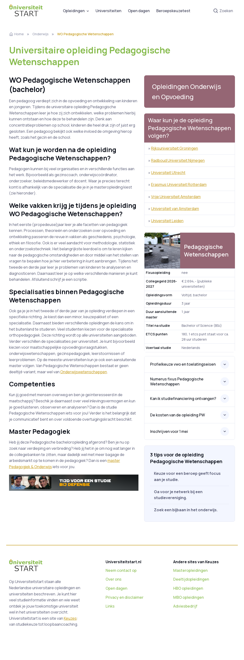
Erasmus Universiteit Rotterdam (179, 184)
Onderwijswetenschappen (83, 371)
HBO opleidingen (188, 588)
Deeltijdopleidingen (191, 579)
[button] (189, 91)
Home (16, 34)
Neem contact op (121, 570)
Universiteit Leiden (167, 220)
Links (110, 606)
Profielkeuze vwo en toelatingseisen (183, 364)
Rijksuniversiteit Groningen (174, 148)
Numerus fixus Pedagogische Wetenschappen (176, 381)
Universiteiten (108, 10)
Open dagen (139, 10)
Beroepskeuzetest (173, 10)
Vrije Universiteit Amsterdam (176, 196)
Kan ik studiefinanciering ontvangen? (183, 398)
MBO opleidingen (188, 597)
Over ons (114, 579)
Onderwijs (40, 34)
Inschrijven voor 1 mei (169, 431)
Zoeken (223, 11)
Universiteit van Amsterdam (175, 208)
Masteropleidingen (190, 570)
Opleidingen (74, 10)
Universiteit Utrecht (168, 172)
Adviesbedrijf (185, 606)
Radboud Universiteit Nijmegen (178, 160)
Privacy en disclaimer (124, 597)
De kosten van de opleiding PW (177, 415)
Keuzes (70, 618)
